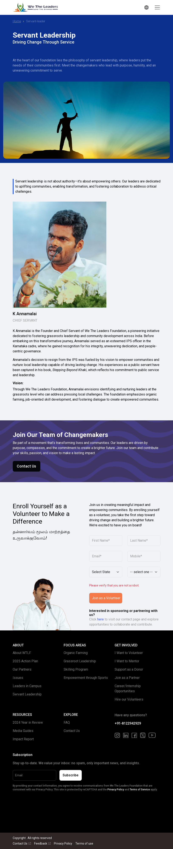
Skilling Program (76, 669)
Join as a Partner (127, 678)
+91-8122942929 (128, 723)
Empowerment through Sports (86, 678)
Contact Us (26, 466)
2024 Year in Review (28, 722)
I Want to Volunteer (129, 653)
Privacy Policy (115, 789)
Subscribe (70, 775)
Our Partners (22, 669)
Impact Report (23, 739)
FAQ (67, 722)
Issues (18, 678)
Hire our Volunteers (129, 699)
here (100, 619)
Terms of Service (140, 789)
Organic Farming (76, 653)
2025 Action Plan (25, 661)
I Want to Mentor (127, 661)
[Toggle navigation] (157, 7)
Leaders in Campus (27, 686)
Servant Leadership (27, 694)
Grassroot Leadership (80, 661)
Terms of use (84, 843)
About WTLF (22, 653)
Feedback (42, 843)
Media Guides (23, 731)
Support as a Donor (129, 669)
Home (17, 21)
